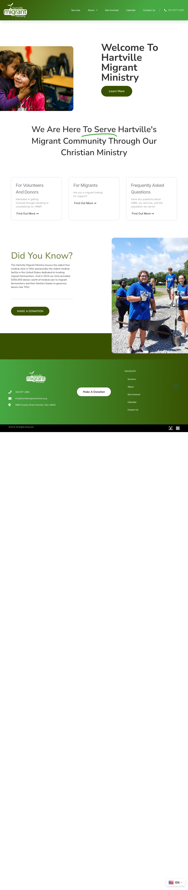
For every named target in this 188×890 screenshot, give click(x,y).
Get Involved (111, 10)
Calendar (131, 10)
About (92, 10)
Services (75, 10)
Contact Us (149, 10)
